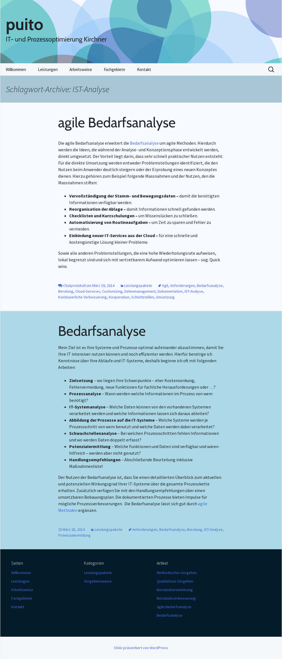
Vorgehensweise (98, 581)
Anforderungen (182, 285)
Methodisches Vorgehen (177, 572)
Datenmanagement (140, 291)
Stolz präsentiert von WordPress (141, 647)
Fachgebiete (114, 69)
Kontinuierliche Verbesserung (82, 297)
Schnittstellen (142, 297)
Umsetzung (165, 297)
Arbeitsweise (80, 69)
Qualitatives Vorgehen (175, 581)
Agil (165, 285)
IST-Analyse (194, 291)
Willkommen (16, 69)
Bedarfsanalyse (144, 143)
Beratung (65, 291)
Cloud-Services (87, 291)
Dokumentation (170, 291)
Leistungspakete (138, 285)
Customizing (112, 291)
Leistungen (48, 69)
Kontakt (144, 69)
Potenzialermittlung (74, 535)
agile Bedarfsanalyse (117, 122)
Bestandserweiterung (175, 589)
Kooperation (119, 297)
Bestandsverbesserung (176, 598)
